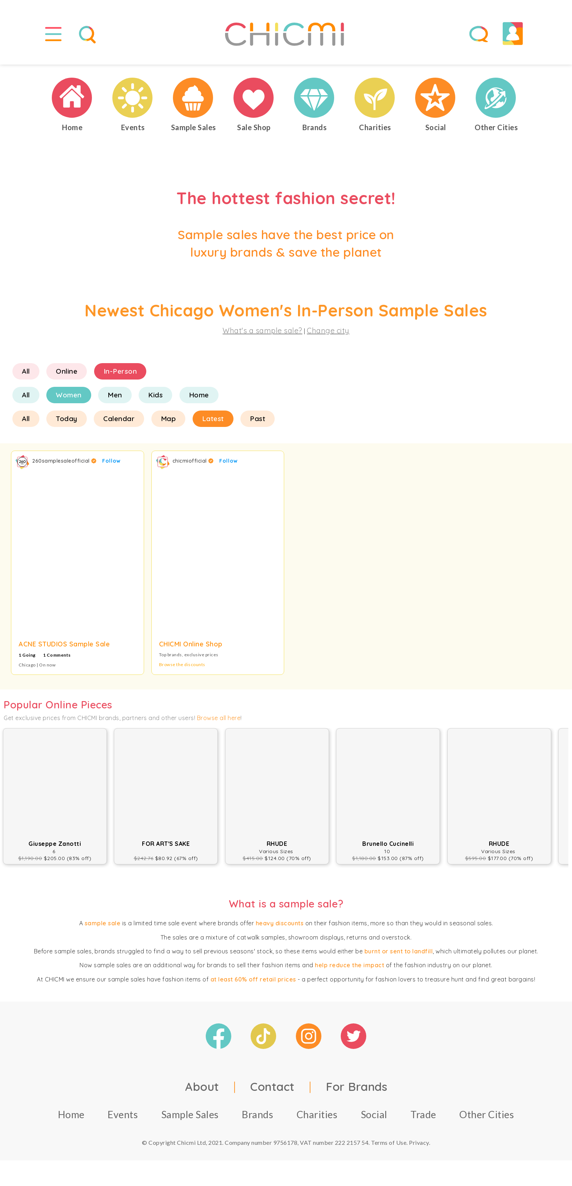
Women (69, 394)
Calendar (119, 418)
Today (66, 418)
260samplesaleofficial (64, 461)
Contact (272, 1086)
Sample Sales (190, 1114)
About (202, 1086)
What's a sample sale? (262, 330)
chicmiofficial (193, 461)
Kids (155, 394)
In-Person (120, 371)
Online (66, 371)
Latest (213, 418)
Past (257, 418)
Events (123, 1114)
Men (115, 394)
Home (199, 394)
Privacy (419, 1142)
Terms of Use (388, 1142)
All (26, 371)
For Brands (356, 1086)
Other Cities (486, 1114)
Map (168, 418)
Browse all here (219, 718)
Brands (257, 1114)
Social (374, 1114)
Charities (317, 1114)
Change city (328, 330)
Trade (423, 1114)
